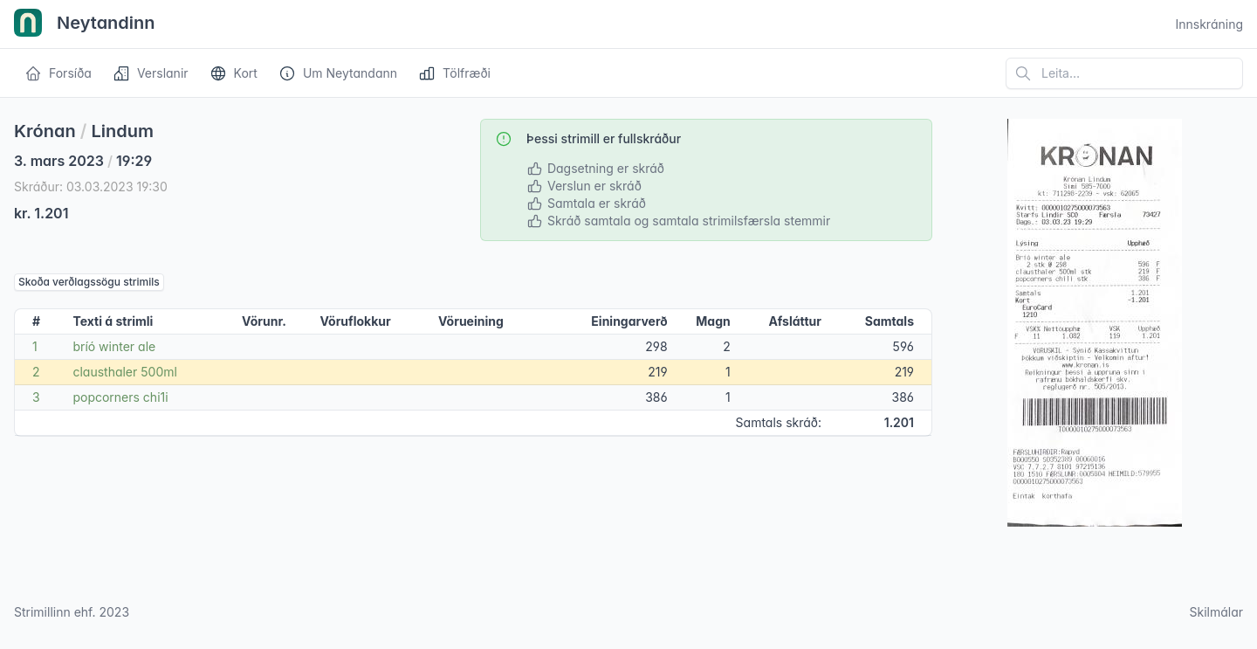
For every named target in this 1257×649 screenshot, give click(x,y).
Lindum (122, 131)
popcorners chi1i (120, 397)
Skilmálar (1216, 611)
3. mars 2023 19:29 (83, 160)
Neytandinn (84, 24)
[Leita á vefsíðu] (1124, 73)
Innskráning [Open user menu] (1209, 24)
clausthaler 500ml (124, 371)
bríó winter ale (113, 346)
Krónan (45, 131)
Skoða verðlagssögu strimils (89, 281)
